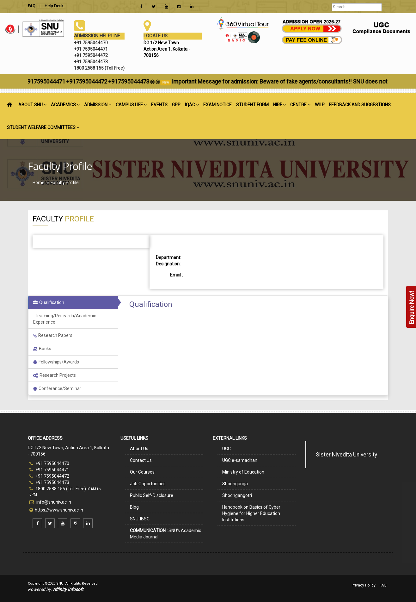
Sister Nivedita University (346, 454)
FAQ (383, 585)
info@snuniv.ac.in (53, 502)
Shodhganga (235, 483)
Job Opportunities (148, 483)
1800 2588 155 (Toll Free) (57, 488)
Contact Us (141, 460)
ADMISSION (97, 104)
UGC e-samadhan (239, 460)
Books (42, 348)
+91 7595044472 (49, 476)
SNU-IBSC (140, 518)
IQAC (192, 104)
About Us (139, 448)
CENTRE (300, 104)
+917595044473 (142, 81)
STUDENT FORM (252, 104)
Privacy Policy (364, 585)
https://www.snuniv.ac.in (59, 509)
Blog (134, 507)
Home (39, 182)
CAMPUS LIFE (131, 104)
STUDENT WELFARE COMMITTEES (43, 127)
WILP (320, 104)
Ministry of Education (243, 472)
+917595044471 (58, 81)
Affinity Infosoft (68, 589)
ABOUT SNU (32, 104)
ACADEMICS (65, 104)
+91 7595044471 (49, 469)
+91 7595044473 (49, 482)
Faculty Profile (65, 182)
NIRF (279, 104)
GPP (176, 104)
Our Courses (142, 472)
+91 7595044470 (49, 463)
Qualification (48, 302)
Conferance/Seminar (57, 388)
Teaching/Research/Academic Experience (64, 319)
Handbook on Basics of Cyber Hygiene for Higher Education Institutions (251, 513)
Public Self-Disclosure (151, 495)
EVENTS (159, 104)
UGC (226, 448)
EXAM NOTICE (217, 104)
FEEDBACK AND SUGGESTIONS (360, 104)
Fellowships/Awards (56, 361)
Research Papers (52, 335)
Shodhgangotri (237, 495)
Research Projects (54, 375)
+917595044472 (100, 81)
